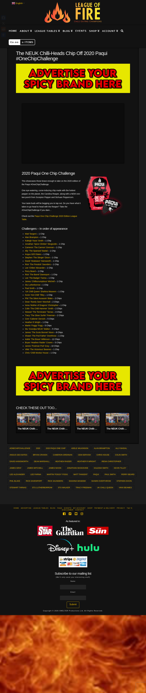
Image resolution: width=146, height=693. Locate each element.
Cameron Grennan (62, 455)
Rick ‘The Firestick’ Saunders (38, 264)
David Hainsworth (19, 461)
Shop (90, 508)
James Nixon (55, 468)
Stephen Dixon (124, 481)
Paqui (96, 474)
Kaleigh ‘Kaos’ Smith (34, 241)
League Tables (41, 508)
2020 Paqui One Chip (55, 448)
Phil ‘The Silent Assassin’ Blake (39, 298)
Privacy (121, 508)
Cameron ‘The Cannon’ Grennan (39, 247)
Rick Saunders (55, 481)
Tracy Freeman (84, 487)
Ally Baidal (121, 448)
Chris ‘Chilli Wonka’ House (36, 353)
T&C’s (129, 508)
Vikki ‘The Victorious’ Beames (38, 349)
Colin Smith (121, 455)
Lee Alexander (17, 474)
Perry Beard (30, 271)
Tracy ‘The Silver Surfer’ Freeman (40, 315)
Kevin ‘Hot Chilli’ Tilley (34, 295)
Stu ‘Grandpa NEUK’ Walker (37, 329)
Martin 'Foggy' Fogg (57, 474)
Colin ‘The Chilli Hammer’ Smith (39, 308)
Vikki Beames (125, 487)
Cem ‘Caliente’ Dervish (35, 319)
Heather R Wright (32, 322)
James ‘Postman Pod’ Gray (37, 346)
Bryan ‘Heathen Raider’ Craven (39, 342)
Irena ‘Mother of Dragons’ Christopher (41, 305)
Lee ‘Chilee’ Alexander (35, 268)
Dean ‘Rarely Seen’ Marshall (37, 302)
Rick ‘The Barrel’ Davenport (37, 274)
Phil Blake (15, 481)
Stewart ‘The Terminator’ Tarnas (39, 312)
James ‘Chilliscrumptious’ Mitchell (40, 281)
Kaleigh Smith (101, 468)
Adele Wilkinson (79, 448)
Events (67, 508)
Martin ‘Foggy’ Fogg (33, 325)
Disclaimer (67, 510)
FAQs (59, 508)
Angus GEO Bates (33, 254)
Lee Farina (35, 474)
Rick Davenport (34, 481)
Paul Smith (30, 288)
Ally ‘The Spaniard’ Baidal (36, 251)
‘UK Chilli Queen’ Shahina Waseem (40, 291)
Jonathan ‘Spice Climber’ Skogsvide (41, 244)
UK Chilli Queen (105, 487)
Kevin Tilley (120, 468)
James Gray (15, 468)
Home (16, 508)
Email (72, 592)
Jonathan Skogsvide (77, 468)
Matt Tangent (30, 234)
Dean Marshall (42, 461)
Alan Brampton (31, 237)
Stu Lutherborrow (32, 285)
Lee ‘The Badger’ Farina (35, 278)
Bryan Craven (40, 455)
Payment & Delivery (105, 508)
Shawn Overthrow (101, 481)
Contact (79, 510)
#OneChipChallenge (20, 448)
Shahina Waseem (77, 481)
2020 (38, 448)
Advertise (26, 508)
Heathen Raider (63, 461)
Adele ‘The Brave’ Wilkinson (37, 339)
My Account (79, 508)
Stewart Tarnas (18, 487)
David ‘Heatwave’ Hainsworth (38, 261)
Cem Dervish (84, 455)
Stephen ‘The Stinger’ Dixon (37, 257)
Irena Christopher (111, 461)
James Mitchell (35, 468)
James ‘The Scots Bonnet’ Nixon (39, 332)
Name (73, 581)
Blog (52, 508)
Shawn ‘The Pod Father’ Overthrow (40, 336)
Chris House (103, 455)
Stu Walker (64, 487)
